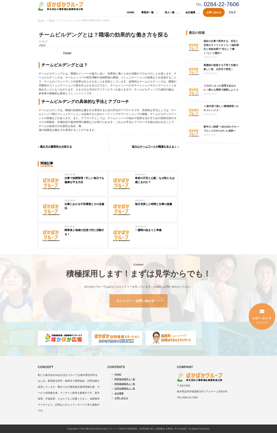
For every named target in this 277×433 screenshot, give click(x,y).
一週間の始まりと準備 (148, 230)
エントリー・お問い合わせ (135, 301)
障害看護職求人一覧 (124, 384)
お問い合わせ (213, 12)
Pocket (67, 52)
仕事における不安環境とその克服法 (84, 206)
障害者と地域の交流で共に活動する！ (84, 232)
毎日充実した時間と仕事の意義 (153, 204)
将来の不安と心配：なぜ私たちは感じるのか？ (155, 180)
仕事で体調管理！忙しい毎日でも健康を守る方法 (84, 180)
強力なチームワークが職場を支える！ (154, 146)
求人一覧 (170, 12)
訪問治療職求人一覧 (124, 388)
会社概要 (190, 12)
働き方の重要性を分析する (56, 146)
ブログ (232, 12)
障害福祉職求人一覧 (124, 379)
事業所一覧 (147, 12)
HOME (130, 12)
